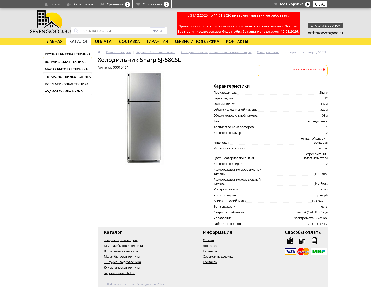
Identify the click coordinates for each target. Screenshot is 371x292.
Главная (53, 41)
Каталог (78, 41)
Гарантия (157, 41)
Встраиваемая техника (65, 61)
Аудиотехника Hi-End (64, 91)
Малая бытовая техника (66, 69)
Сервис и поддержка (197, 41)
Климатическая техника (66, 84)
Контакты (237, 41)
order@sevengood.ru (325, 32)
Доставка (129, 41)
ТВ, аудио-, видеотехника (68, 76)
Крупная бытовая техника (68, 54)
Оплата (103, 41)
